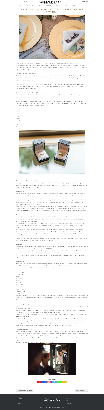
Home (20, 5)
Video (40, 5)
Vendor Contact (69, 403)
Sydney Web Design (60, 407)
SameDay (19, 403)
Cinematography (20, 400)
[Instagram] (49, 382)
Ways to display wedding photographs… (24, 390)
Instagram (68, 398)
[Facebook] (44, 382)
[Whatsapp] (59, 382)
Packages (49, 5)
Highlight (19, 401)
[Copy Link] (64, 382)
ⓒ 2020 (41, 407)
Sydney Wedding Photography (48, 407)
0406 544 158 (85, 1)
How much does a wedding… (81, 390)
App (67, 400)
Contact (74, 5)
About (58, 5)
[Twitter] (54, 382)
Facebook (68, 397)
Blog (65, 5)
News (20, 384)
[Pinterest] (39, 382)
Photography (30, 5)
